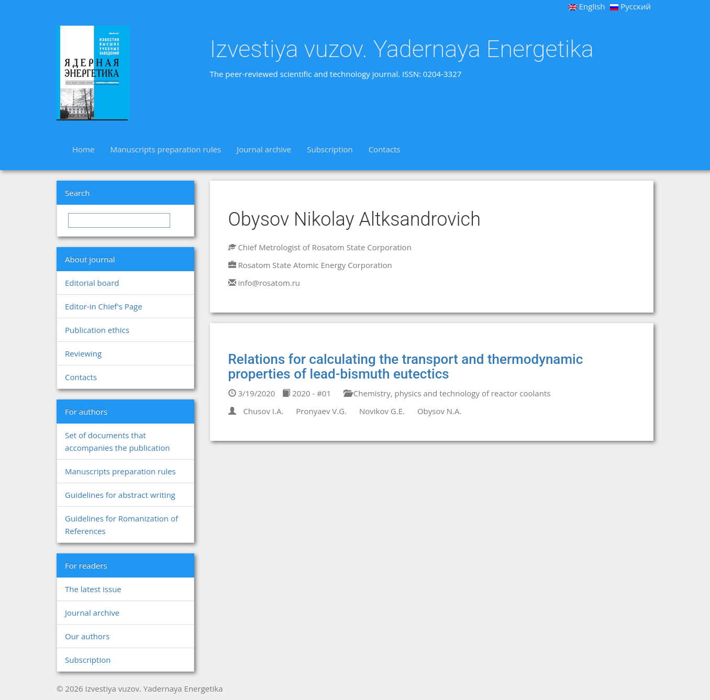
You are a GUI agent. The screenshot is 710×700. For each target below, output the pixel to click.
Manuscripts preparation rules (165, 149)
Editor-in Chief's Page (103, 306)
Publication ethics (97, 330)
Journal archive (264, 149)
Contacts (385, 149)
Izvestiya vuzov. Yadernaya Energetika (402, 49)
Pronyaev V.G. (321, 411)
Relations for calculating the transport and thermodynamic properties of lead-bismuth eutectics (405, 366)
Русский (630, 6)
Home (83, 149)
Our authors (87, 636)
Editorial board (92, 282)
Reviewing (83, 353)
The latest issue (93, 589)
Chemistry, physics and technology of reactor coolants (446, 393)
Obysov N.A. (439, 411)
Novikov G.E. (382, 411)
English (587, 6)
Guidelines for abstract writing (120, 495)
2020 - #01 (306, 393)
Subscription (329, 149)
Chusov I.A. (263, 411)
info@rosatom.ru (269, 282)
